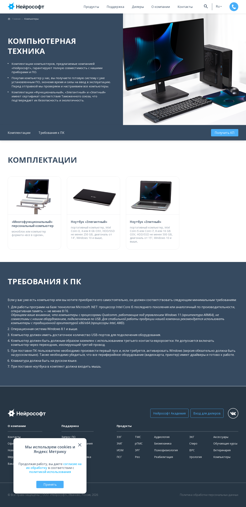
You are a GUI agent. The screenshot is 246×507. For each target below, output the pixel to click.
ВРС (192, 450)
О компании (155, 7)
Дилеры (132, 7)
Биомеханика (162, 443)
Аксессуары (220, 437)
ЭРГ (137, 450)
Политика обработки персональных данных (209, 495)
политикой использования (50, 471)
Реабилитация (163, 457)
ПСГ (119, 457)
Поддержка (109, 7)
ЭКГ (191, 437)
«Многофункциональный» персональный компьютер (33, 224)
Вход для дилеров (202, 413)
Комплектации (19, 133)
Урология (195, 457)
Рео (137, 457)
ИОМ (120, 450)
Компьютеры (221, 457)
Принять (50, 484)
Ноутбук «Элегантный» (89, 222)
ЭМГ (119, 443)
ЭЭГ (119, 437)
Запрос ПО (69, 437)
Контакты (179, 7)
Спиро (193, 443)
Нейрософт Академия (165, 413)
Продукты (85, 7)
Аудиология (162, 437)
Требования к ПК (51, 133)
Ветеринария (222, 450)
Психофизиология (166, 450)
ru (213, 6)
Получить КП (225, 133)
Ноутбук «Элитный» (145, 222)
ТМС (138, 437)
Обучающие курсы (225, 443)
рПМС (139, 443)
